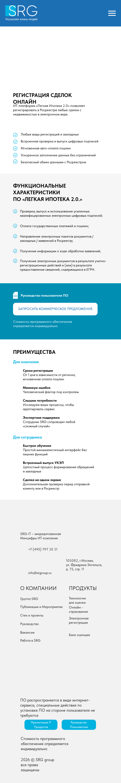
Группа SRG (29, 599)
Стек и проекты (31, 615)
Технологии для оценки (77, 600)
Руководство (29, 624)
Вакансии (27, 632)
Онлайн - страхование (78, 609)
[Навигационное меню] (112, 13)
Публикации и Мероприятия (41, 607)
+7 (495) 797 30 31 (42, 549)
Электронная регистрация (79, 620)
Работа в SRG (30, 640)
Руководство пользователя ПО (44, 295)
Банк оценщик (79, 635)
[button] (55, 309)
